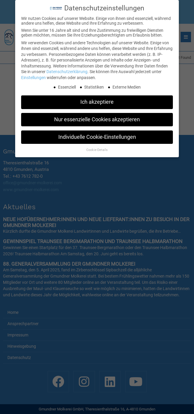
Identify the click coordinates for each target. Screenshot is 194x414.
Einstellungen (33, 76)
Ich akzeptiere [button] (97, 101)
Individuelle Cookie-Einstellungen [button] (97, 136)
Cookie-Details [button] (97, 149)
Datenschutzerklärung (66, 70)
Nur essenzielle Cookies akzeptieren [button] (97, 119)
